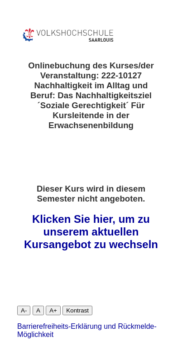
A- (24, 310)
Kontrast (77, 310)
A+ (53, 310)
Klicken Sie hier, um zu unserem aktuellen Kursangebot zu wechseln (91, 231)
